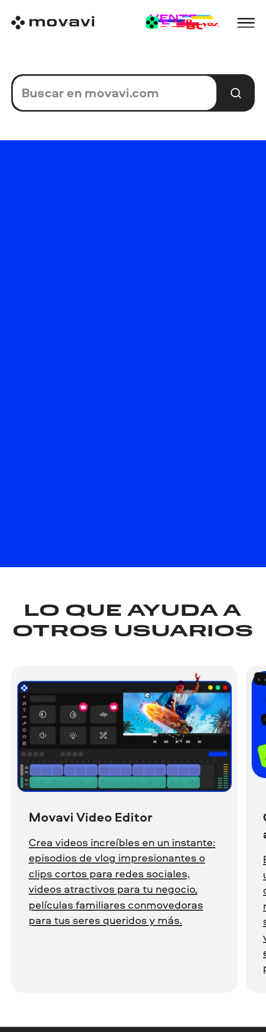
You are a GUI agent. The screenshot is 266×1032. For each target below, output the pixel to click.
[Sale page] (182, 22)
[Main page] (52, 23)
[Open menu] (246, 23)
